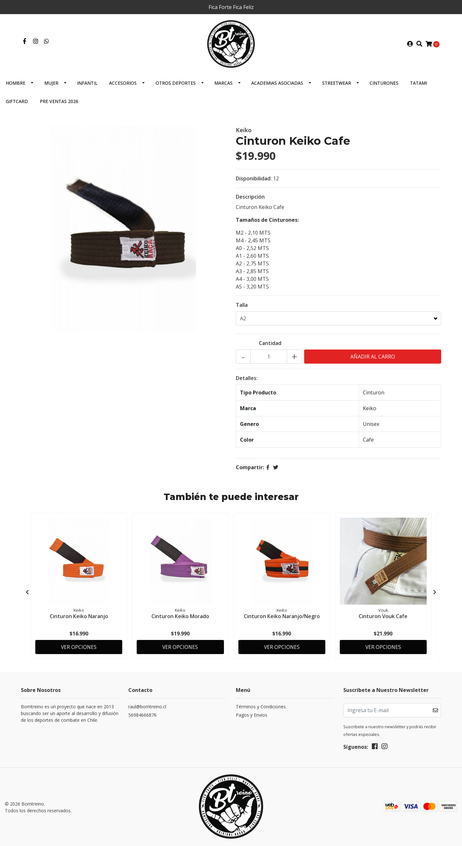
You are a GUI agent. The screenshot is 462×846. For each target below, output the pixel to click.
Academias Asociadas (277, 87)
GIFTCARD (17, 105)
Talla (242, 308)
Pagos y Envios (251, 715)
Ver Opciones (79, 647)
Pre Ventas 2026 (59, 105)
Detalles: (247, 381)
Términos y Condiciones (261, 707)
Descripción (250, 200)
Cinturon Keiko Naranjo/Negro (282, 619)
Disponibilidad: (254, 182)
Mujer (51, 87)
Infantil (87, 87)
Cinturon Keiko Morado (180, 619)
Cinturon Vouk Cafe (383, 619)
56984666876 (142, 715)
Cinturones (384, 87)
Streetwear (336, 87)
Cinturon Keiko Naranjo (79, 619)
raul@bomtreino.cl (147, 707)
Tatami (418, 87)
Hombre (15, 87)
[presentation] (27, 594)
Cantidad (270, 346)
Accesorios (123, 87)
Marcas (223, 87)
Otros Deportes (176, 87)
